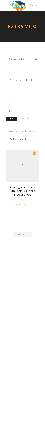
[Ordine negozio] (22, 139)
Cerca (36, 59)
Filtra (11, 119)
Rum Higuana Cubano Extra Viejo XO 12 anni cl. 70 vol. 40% (22, 190)
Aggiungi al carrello (22, 205)
